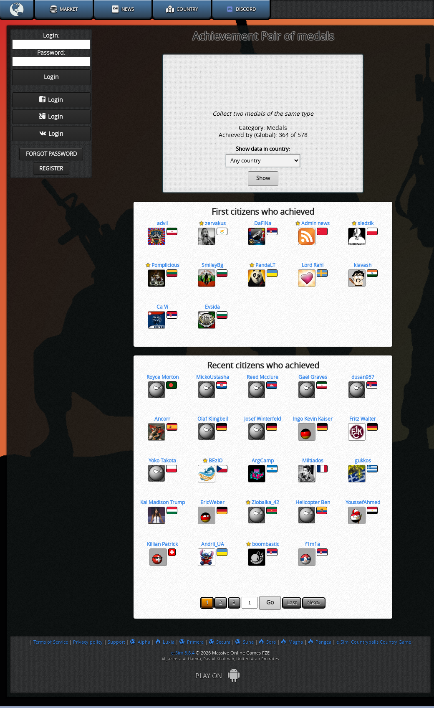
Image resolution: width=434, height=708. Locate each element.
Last (292, 603)
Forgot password (51, 154)
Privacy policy (88, 642)
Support (116, 642)
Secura (219, 642)
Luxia (164, 642)
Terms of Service (50, 642)
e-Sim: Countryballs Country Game (373, 642)
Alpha (140, 642)
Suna (244, 642)
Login (51, 100)
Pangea (319, 642)
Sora (267, 642)
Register (51, 168)
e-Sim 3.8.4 (182, 653)
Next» (313, 603)
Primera (191, 642)
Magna (292, 642)
